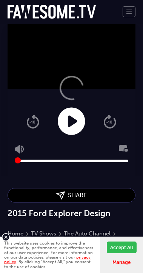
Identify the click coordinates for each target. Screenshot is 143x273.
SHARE (71, 195)
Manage (121, 262)
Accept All (121, 247)
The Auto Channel (87, 233)
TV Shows (43, 233)
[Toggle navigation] (129, 11)
